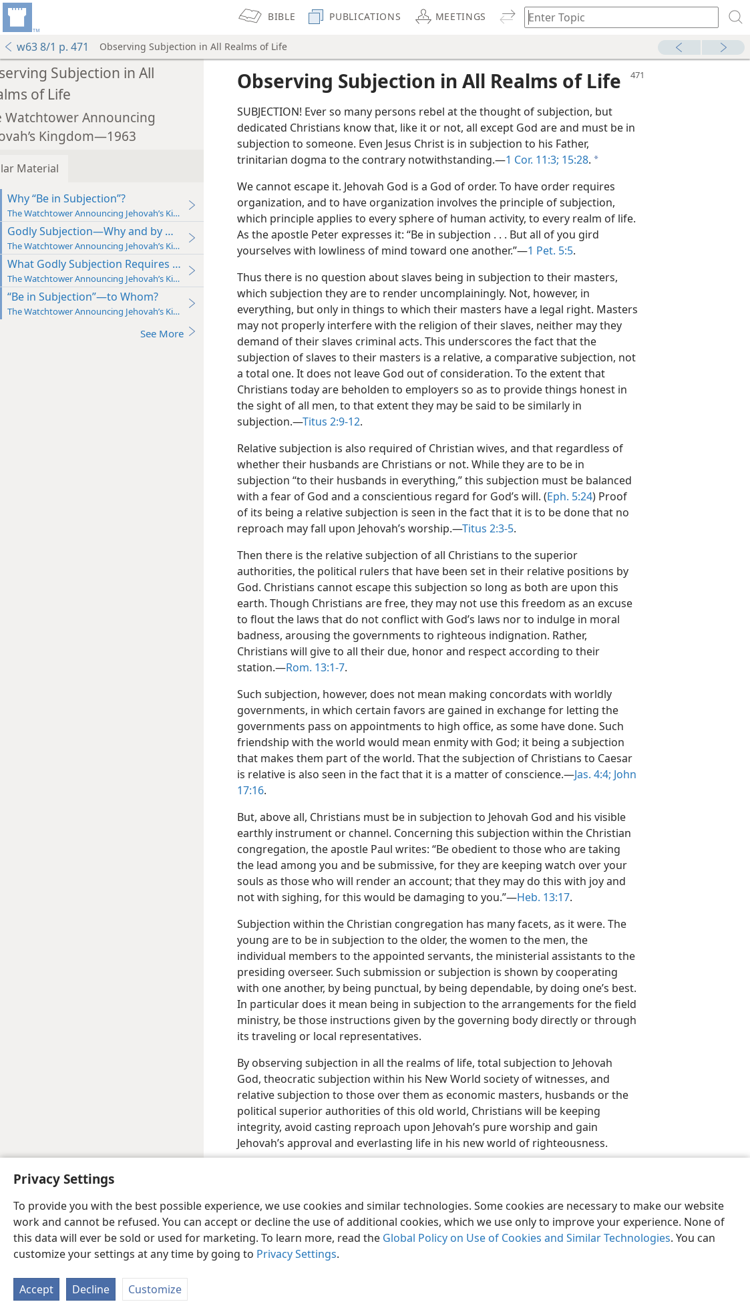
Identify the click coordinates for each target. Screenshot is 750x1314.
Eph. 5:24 (599, 496)
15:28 (603, 159)
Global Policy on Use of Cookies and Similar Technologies (527, 1237)
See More (198, 333)
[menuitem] (20, 17)
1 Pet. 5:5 (580, 250)
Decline (91, 1289)
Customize (155, 1289)
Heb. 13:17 (573, 897)
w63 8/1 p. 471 (46, 46)
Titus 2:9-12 (361, 421)
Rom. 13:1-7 (345, 667)
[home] (20, 17)
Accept (36, 1289)
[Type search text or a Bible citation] (615, 17)
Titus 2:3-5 (518, 528)
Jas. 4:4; (622, 774)
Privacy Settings (296, 1254)
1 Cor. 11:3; (562, 159)
